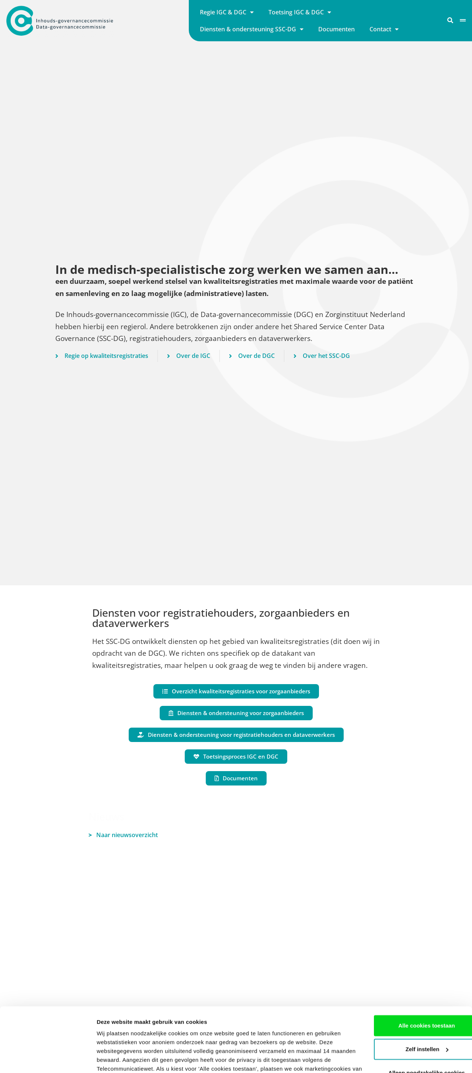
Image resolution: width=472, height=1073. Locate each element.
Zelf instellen (410, 993)
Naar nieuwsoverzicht (123, 835)
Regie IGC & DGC (227, 12)
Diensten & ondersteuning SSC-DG (251, 29)
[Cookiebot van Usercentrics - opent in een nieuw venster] (47, 1058)
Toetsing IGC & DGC (299, 12)
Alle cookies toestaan (410, 969)
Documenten (336, 29)
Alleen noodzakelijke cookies (410, 1016)
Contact (384, 29)
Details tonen (114, 1058)
